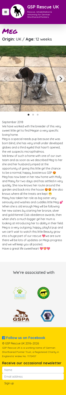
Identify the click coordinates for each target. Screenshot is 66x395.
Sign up (9, 383)
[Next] (60, 79)
